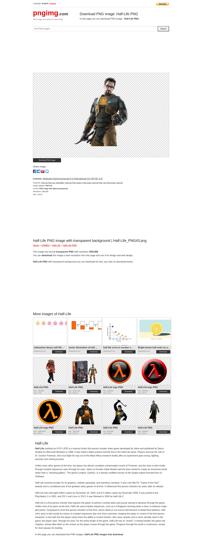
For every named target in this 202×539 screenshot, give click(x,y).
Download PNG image (47, 160)
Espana (53, 3)
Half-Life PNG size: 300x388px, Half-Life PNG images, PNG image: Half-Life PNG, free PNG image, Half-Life (82, 183)
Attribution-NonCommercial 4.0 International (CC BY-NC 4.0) (73, 179)
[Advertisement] (101, 53)
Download (59, 352)
